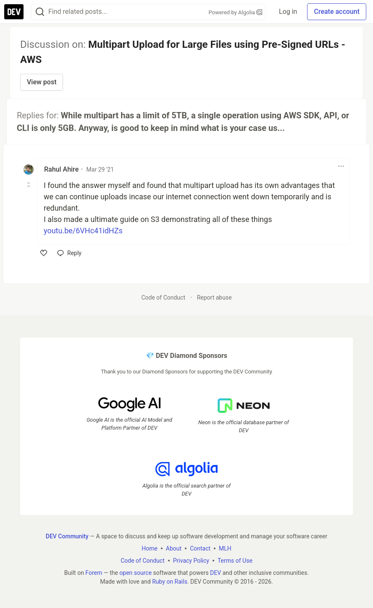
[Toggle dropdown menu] (341, 166)
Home (150, 548)
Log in (288, 12)
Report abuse (214, 297)
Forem (93, 572)
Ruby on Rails (169, 581)
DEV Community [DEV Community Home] (67, 536)
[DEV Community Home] (13, 11)
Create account (337, 12)
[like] (43, 253)
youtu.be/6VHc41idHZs (83, 230)
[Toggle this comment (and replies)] (29, 184)
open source (135, 572)
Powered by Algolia (236, 12)
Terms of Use (235, 560)
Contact (200, 548)
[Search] (40, 12)
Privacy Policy (191, 560)
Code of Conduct (163, 297)
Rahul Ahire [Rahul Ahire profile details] (61, 169)
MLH (225, 548)
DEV (215, 572)
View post (41, 82)
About (173, 548)
